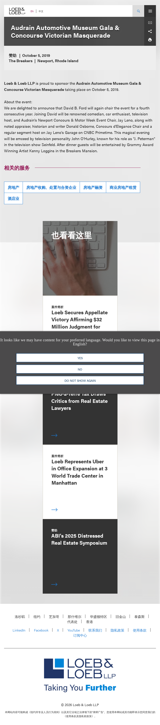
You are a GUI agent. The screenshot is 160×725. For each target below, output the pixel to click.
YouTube (74, 630)
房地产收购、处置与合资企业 (51, 187)
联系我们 (95, 630)
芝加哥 (54, 616)
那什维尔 (74, 616)
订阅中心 (80, 635)
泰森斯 (139, 616)
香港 (89, 621)
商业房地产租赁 (123, 187)
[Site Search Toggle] (138, 11)
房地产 (13, 187)
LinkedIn (19, 630)
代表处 (72, 621)
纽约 (37, 616)
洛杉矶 (20, 616)
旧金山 (121, 616)
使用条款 (140, 630)
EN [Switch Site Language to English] (32, 11)
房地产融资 (93, 187)
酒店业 (13, 198)
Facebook (41, 630)
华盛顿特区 (98, 616)
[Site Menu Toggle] (150, 11)
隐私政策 (117, 630)
